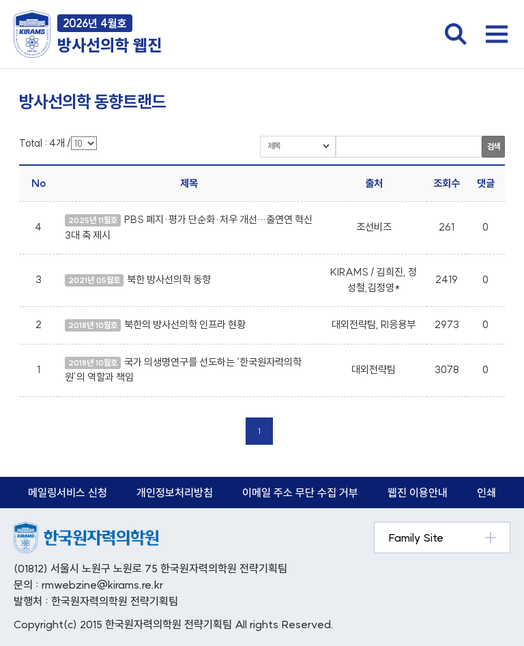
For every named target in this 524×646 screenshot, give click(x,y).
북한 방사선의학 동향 (169, 279)
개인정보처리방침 (174, 492)
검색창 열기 (455, 34)
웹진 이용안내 (418, 492)
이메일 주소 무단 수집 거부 (300, 492)
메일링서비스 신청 (67, 492)
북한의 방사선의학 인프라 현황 (185, 324)
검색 (493, 146)
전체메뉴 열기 (496, 34)
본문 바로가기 (0, 0)
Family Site (415, 537)
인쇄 (486, 492)
